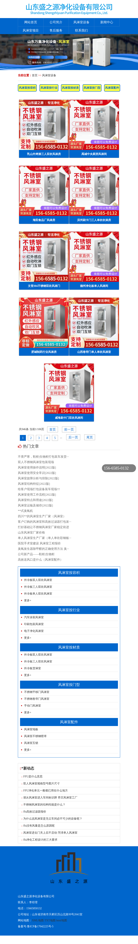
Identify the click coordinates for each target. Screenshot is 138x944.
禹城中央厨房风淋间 (94, 154)
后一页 (73, 437)
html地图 (61, 920)
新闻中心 (106, 22)
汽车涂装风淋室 (34, 617)
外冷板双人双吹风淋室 (38, 579)
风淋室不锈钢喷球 (35, 736)
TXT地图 (50, 920)
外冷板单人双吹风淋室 (38, 593)
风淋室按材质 (70, 87)
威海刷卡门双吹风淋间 (69, 417)
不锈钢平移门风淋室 (36, 691)
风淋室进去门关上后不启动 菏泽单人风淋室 (49, 832)
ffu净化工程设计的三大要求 (40, 839)
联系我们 (81, 30)
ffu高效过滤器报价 (34, 811)
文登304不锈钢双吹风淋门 (44, 285)
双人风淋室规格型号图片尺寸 (41, 783)
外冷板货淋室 (32, 668)
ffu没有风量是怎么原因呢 (38, 825)
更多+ (27, 600)
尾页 (89, 437)
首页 (35, 75)
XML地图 (38, 920)
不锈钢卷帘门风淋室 (36, 698)
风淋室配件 (112, 87)
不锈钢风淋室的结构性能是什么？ (44, 804)
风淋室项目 (31, 30)
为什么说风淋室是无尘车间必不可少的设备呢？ (52, 818)
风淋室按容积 (27, 87)
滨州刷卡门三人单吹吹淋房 (94, 220)
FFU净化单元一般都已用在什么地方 (45, 790)
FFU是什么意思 (32, 776)
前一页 (69, 429)
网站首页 (30, 22)
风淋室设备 (81, 22)
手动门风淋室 (32, 705)
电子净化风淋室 (34, 630)
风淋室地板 (31, 729)
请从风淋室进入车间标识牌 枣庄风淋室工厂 (49, 797)
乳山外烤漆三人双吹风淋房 (44, 154)
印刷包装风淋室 (34, 624)
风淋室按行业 (49, 87)
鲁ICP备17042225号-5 (40, 926)
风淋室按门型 (92, 87)
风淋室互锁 (31, 742)
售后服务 (56, 30)
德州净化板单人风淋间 (94, 285)
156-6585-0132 (116, 468)
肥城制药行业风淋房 (44, 351)
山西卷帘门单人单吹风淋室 (94, 351)
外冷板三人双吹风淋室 (38, 586)
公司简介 (56, 22)
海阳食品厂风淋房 (44, 220)
